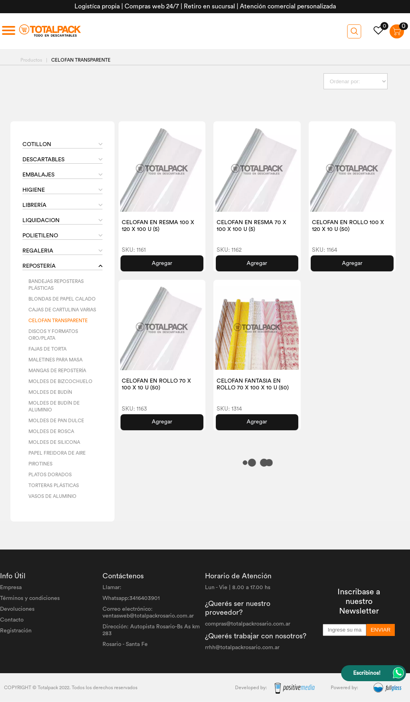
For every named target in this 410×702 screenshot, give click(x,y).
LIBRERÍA (34, 205)
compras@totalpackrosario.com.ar (247, 624)
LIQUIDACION (41, 220)
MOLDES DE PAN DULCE (56, 420)
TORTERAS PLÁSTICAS (53, 485)
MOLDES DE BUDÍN (50, 392)
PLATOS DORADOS (50, 474)
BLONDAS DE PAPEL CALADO (62, 299)
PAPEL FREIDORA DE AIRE (57, 453)
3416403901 (144, 598)
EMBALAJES (38, 175)
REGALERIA (37, 251)
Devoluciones (17, 609)
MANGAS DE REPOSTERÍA (57, 370)
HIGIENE (33, 190)
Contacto (12, 620)
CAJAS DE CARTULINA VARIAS (62, 309)
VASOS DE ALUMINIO (52, 496)
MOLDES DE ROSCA (51, 431)
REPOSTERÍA (39, 266)
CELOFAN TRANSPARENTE (58, 320)
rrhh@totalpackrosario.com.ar (242, 647)
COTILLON (36, 144)
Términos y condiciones (30, 598)
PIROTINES (40, 463)
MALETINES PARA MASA (55, 359)
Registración (16, 631)
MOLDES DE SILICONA (54, 442)
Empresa (11, 587)
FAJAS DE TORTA (47, 349)
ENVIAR (381, 630)
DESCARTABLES (43, 159)
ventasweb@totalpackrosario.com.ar (148, 616)
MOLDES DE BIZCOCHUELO (60, 381)
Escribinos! (366, 673)
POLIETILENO (40, 236)
